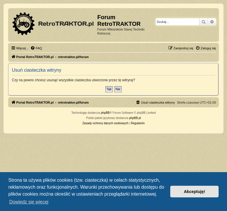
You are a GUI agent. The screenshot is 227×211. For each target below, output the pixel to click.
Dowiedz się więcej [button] (28, 201)
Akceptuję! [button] (194, 191)
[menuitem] (36, 48)
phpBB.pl (135, 118)
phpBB (105, 112)
